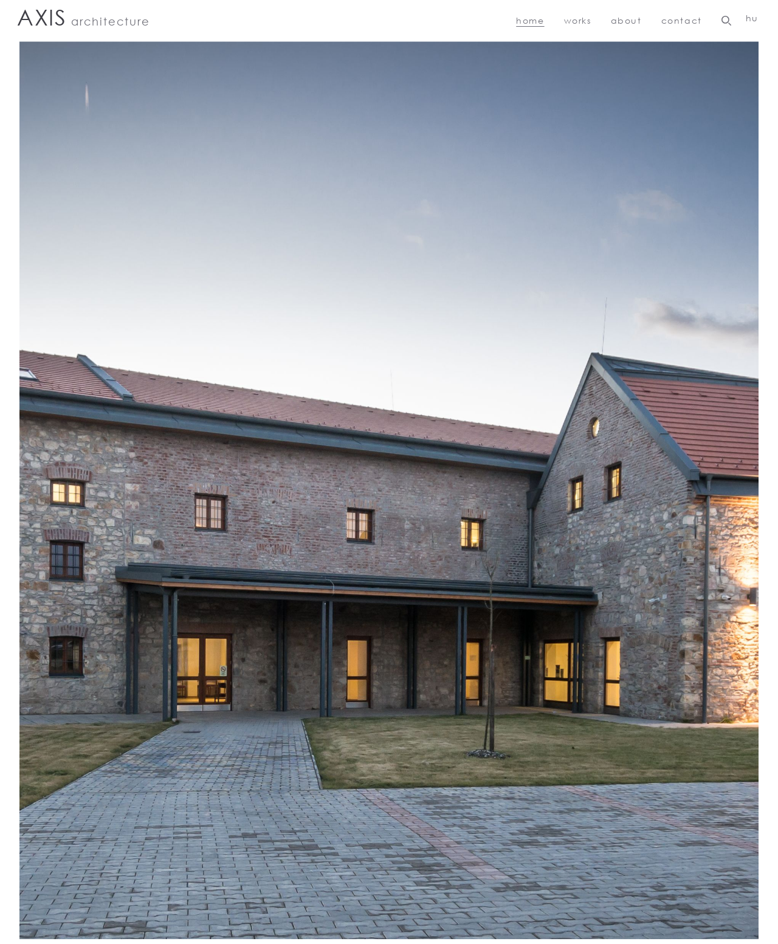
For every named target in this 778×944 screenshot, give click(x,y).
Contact (681, 20)
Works (577, 20)
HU (752, 18)
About (626, 20)
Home (530, 20)
